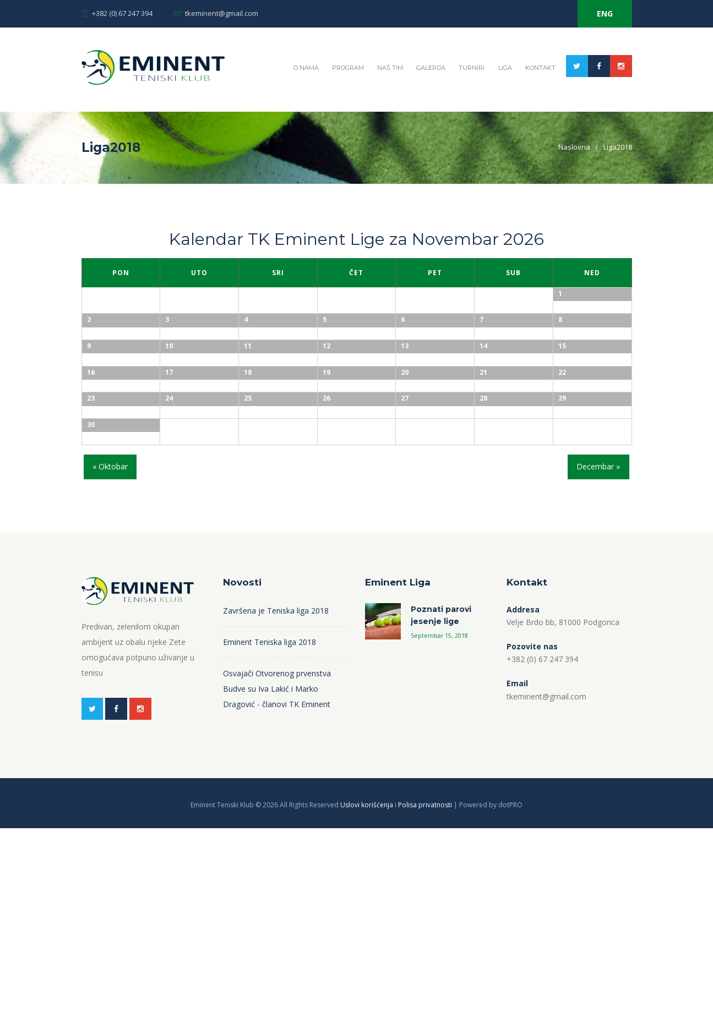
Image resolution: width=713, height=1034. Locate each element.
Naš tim (390, 68)
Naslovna (574, 147)
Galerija (430, 68)
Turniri (472, 68)
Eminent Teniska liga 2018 (269, 847)
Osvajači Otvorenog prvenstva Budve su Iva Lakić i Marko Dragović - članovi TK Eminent (277, 894)
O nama (306, 68)
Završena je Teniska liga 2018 (276, 816)
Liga (505, 68)
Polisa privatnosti (425, 1010)
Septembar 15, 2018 (439, 841)
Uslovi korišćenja (366, 1010)
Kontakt (540, 68)
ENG (605, 13)
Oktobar (110, 672)
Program (348, 68)
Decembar (598, 672)
